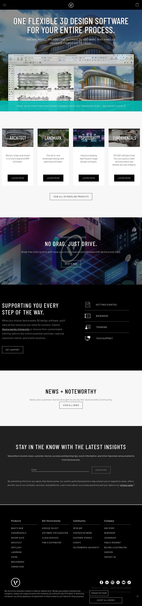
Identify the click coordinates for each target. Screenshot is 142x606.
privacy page (126, 485)
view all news (71, 405)
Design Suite (18, 538)
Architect (16, 543)
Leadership (110, 538)
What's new (71, 264)
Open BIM (77, 528)
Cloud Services (50, 538)
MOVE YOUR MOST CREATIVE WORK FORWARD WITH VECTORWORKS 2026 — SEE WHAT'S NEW (71, 106)
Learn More (17, 178)
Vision (14, 557)
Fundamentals (18, 533)
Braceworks (17, 562)
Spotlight (16, 547)
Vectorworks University (16, 329)
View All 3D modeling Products (71, 196)
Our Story (109, 528)
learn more (53, 178)
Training (96, 327)
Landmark (16, 552)
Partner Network (82, 533)
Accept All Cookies (106, 600)
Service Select (50, 528)
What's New (17, 528)
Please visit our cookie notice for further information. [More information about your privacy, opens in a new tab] (25, 599)
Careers (108, 552)
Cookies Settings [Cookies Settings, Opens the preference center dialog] (99, 593)
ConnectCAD (17, 567)
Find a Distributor (51, 543)
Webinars (96, 316)
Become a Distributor (115, 547)
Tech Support (99, 338)
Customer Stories (82, 538)
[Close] (138, 596)
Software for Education (55, 533)
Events (77, 543)
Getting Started (101, 304)
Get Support (13, 350)
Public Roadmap (112, 543)
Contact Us (110, 557)
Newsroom (109, 533)
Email (34, 469)
